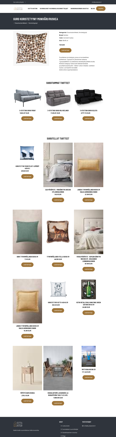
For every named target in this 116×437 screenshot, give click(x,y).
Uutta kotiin (32, 8)
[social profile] (25, 2)
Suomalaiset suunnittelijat (70, 429)
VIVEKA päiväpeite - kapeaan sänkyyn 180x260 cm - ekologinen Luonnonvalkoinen (89, 259)
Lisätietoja (65, 50)
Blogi (93, 8)
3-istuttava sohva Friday (27, 110)
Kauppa (100, 8)
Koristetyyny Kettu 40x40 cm (58, 302)
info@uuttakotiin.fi (96, 2)
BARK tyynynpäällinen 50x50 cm (27, 257)
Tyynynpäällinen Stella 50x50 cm (58, 257)
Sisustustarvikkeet (21, 23)
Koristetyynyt (33, 23)
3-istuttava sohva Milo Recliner (58, 110)
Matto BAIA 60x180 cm (88, 369)
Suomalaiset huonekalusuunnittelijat (54, 8)
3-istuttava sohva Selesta (88, 110)
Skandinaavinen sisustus (80, 8)
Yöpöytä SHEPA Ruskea (27, 393)
